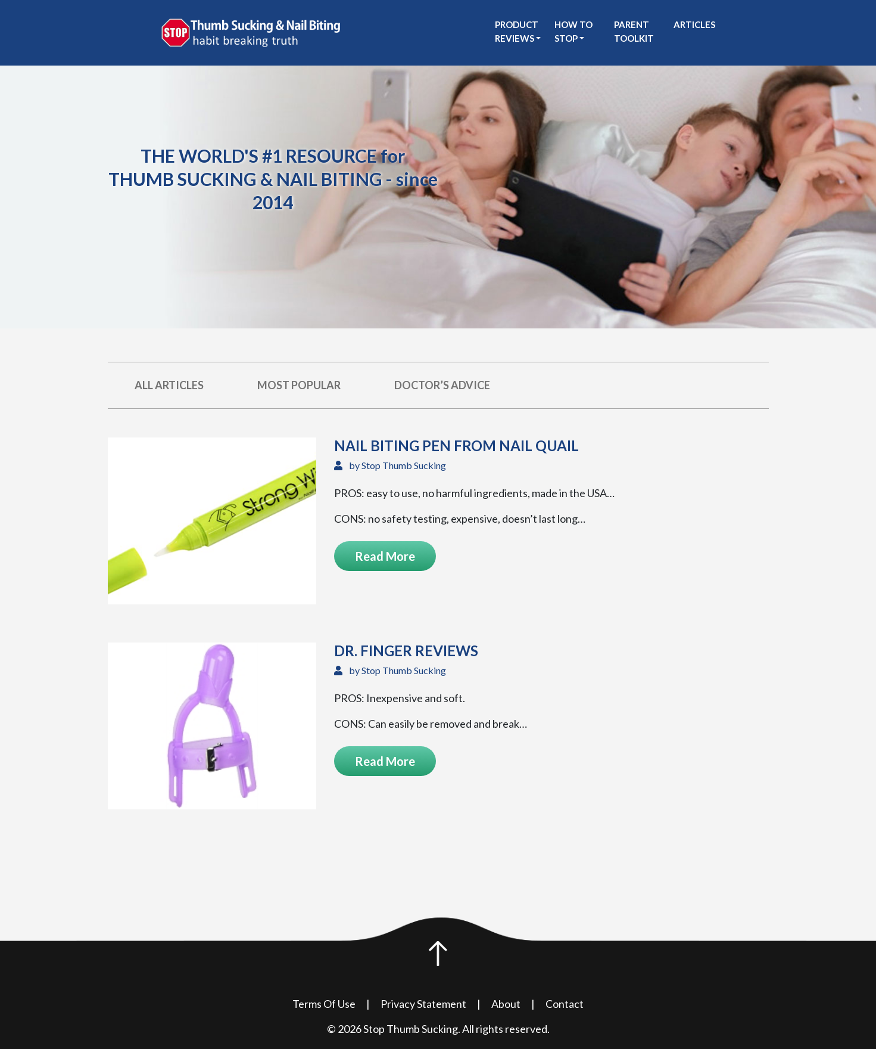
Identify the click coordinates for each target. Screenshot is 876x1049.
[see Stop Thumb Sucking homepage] (250, 31)
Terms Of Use (324, 1003)
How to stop (573, 31)
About (505, 1003)
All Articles (169, 385)
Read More (385, 556)
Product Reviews (516, 31)
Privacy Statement (423, 1003)
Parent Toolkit (634, 31)
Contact (564, 1003)
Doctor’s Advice (442, 385)
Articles (694, 24)
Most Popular (299, 385)
